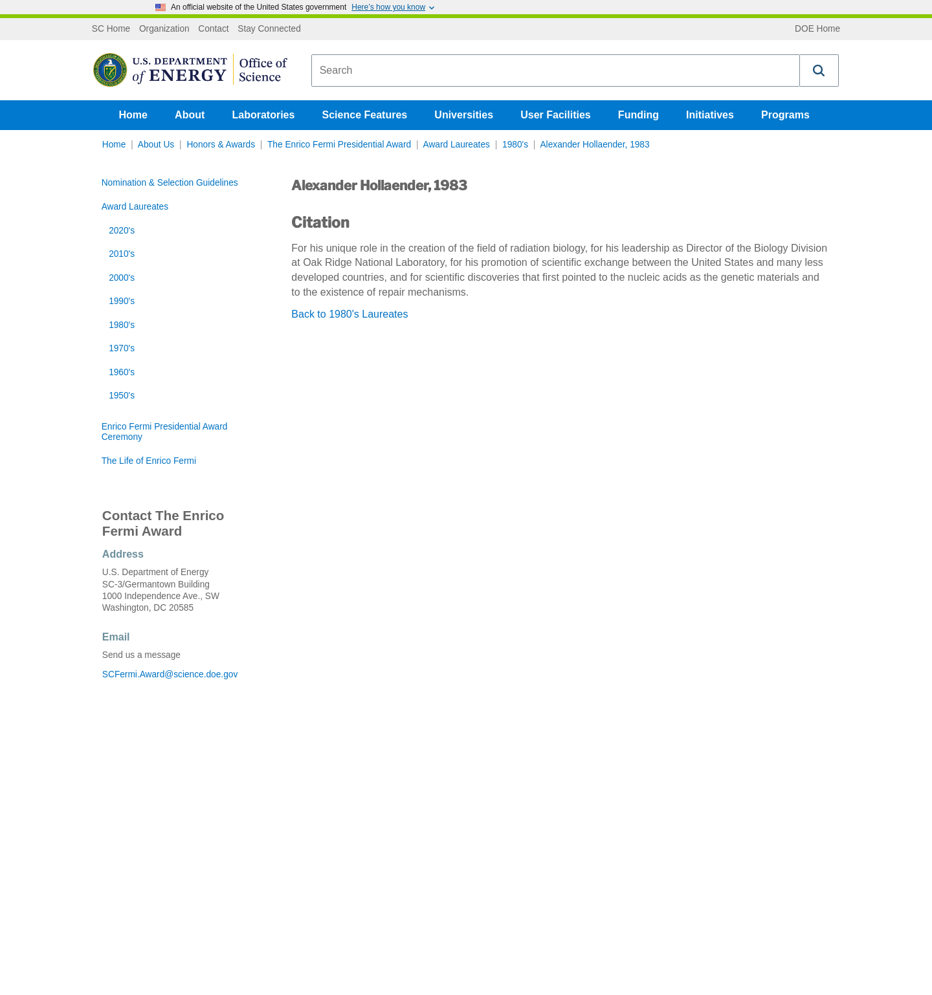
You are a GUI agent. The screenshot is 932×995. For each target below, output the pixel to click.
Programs (785, 114)
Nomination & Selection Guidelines (170, 183)
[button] (819, 70)
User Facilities (555, 114)
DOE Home (817, 29)
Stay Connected (269, 29)
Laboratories (263, 114)
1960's (122, 372)
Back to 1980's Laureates (349, 314)
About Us (156, 144)
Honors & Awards (220, 144)
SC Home (111, 29)
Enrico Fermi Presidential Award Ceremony (165, 432)
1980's (515, 144)
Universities (463, 114)
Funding (638, 114)
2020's (122, 230)
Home (133, 114)
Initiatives (710, 114)
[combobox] (555, 70)
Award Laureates (456, 144)
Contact (213, 29)
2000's (122, 278)
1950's (122, 395)
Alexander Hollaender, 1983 (594, 144)
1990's (122, 301)
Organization (164, 29)
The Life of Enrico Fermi (149, 461)
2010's (122, 254)
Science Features (365, 114)
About (190, 114)
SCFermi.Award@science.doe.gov (170, 674)
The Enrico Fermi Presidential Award (339, 144)
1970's (122, 348)
